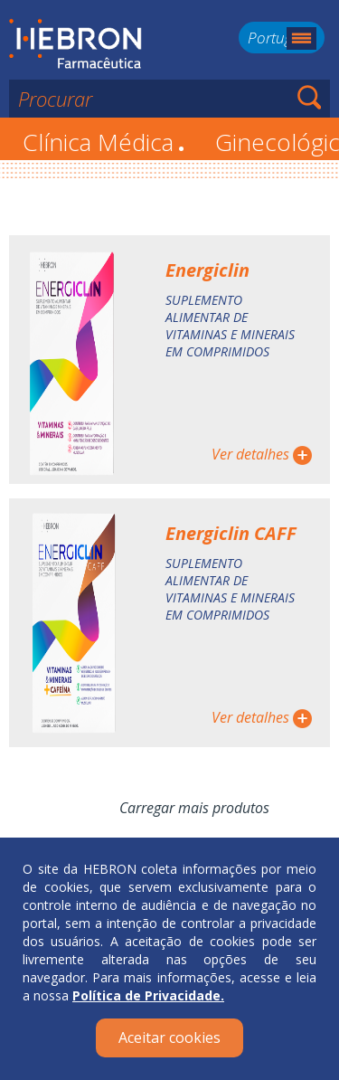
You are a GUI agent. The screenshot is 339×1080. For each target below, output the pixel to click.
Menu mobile (301, 38)
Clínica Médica (103, 142)
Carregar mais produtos (194, 808)
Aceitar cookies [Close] (169, 1037)
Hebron (75, 44)
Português (281, 37)
